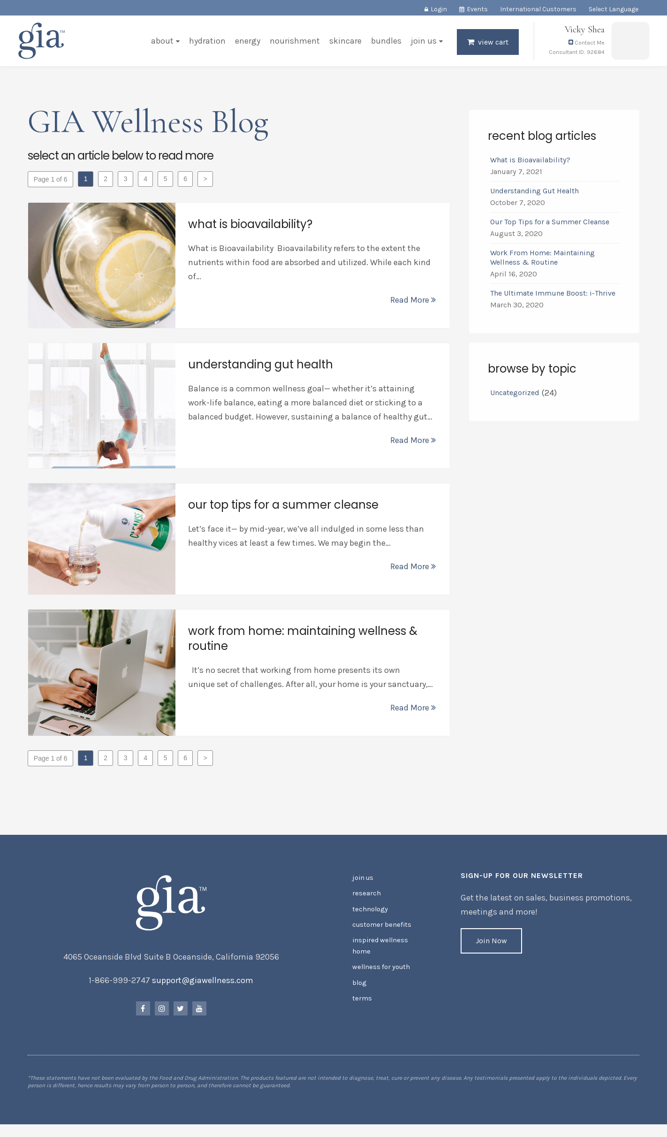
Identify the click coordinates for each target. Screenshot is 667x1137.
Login (439, 9)
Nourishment (294, 44)
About (161, 44)
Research (366, 900)
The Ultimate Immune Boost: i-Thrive (553, 295)
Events (477, 9)
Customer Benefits (380, 930)
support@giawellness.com (203, 988)
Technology (369, 915)
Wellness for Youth (380, 970)
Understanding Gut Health (534, 193)
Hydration (206, 44)
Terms (361, 1000)
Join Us (423, 44)
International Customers (538, 9)
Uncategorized (514, 394)
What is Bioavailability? (530, 162)
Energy (246, 44)
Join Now (491, 948)
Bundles (385, 44)
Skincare (344, 44)
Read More (412, 302)
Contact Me (586, 46)
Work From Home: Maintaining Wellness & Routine (542, 260)
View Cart (492, 45)
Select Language (613, 9)
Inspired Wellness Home (378, 950)
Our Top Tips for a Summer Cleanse (549, 224)
